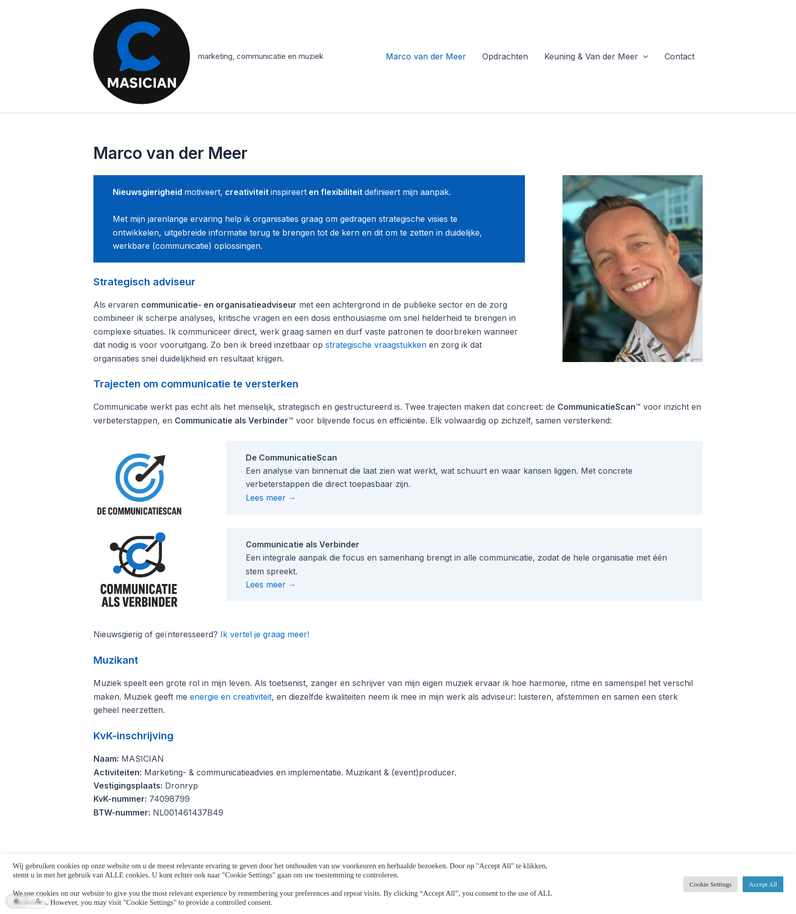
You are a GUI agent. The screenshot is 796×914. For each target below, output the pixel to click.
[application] (643, 56)
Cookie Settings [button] (710, 884)
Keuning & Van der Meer (596, 56)
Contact (679, 56)
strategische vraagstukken (375, 345)
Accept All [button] (763, 884)
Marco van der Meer (426, 56)
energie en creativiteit (231, 697)
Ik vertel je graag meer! (264, 634)
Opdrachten (505, 56)
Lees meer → (271, 498)
